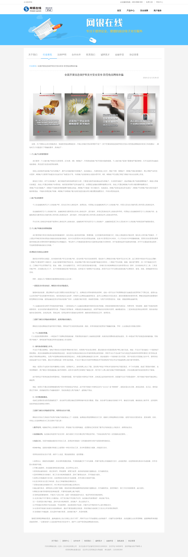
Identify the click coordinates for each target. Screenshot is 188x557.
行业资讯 (47, 54)
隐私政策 (120, 541)
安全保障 (144, 11)
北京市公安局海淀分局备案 (93, 550)
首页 (119, 11)
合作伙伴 (76, 54)
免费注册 (149, 2)
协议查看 (134, 54)
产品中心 (131, 11)
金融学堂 (119, 54)
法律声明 (61, 54)
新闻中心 (65, 541)
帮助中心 (159, 2)
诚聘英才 (105, 54)
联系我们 (90, 54)
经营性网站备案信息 (73, 550)
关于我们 (32, 54)
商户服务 (158, 11)
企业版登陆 (28, 2)
